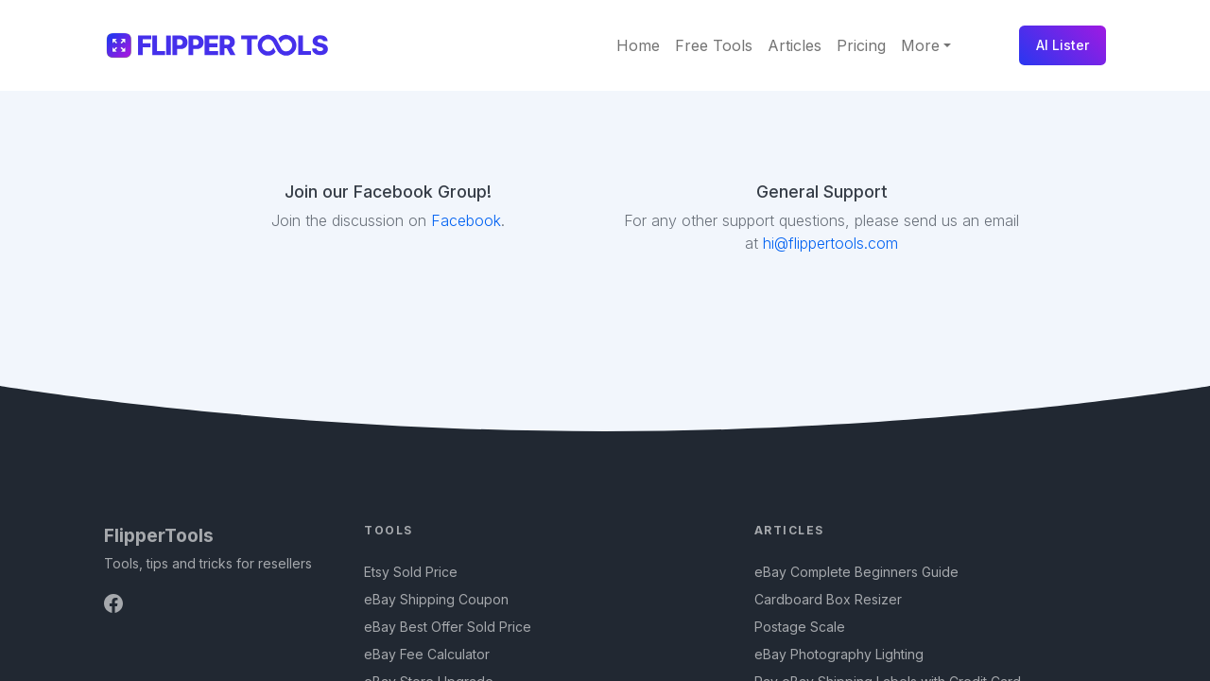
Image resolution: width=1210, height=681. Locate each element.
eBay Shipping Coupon (436, 599)
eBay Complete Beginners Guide (856, 572)
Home (638, 45)
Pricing (861, 45)
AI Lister (1062, 45)
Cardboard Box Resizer (828, 599)
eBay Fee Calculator (427, 654)
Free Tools (713, 45)
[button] (926, 45)
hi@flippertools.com (828, 243)
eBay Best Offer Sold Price (447, 627)
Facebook (466, 220)
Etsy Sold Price (411, 572)
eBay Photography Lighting (839, 654)
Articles (794, 45)
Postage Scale (799, 627)
